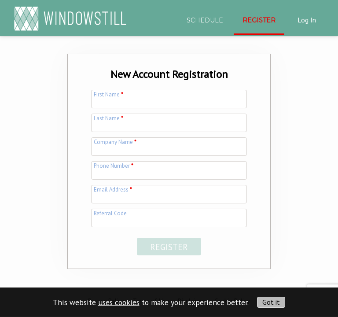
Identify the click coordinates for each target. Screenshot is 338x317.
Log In (307, 19)
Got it (271, 302)
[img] (70, 14)
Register (259, 20)
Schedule (205, 20)
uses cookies (119, 302)
